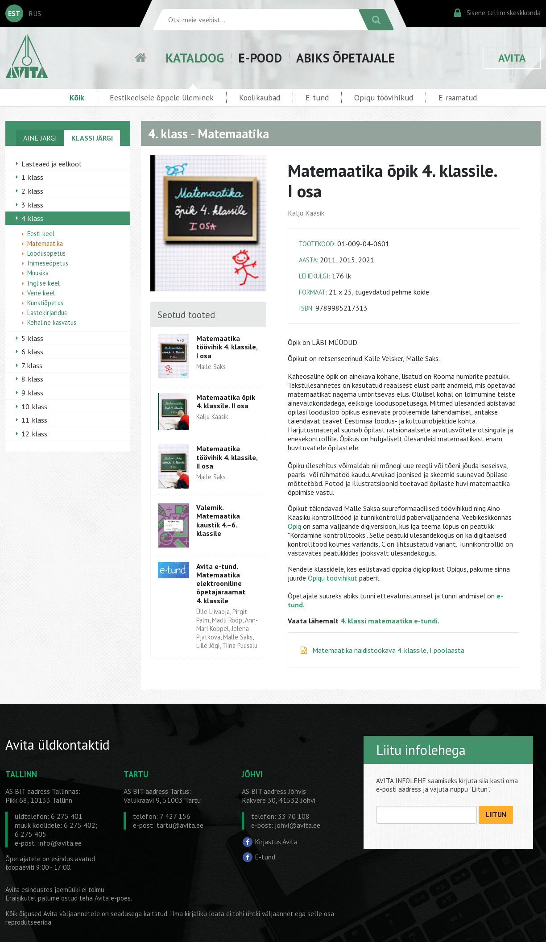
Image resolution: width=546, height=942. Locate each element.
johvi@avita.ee (297, 825)
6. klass (32, 351)
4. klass (32, 218)
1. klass (32, 177)
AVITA (512, 58)
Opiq (294, 526)
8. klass (32, 378)
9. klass (32, 392)
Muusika (38, 273)
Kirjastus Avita (276, 841)
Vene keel (41, 293)
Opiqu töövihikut (332, 577)
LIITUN (496, 814)
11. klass (34, 419)
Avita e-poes (113, 898)
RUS (35, 13)
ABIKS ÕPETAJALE (345, 58)
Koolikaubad (259, 97)
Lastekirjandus (47, 312)
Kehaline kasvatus (51, 322)
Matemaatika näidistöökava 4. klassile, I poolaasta (388, 650)
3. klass (32, 204)
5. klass (32, 338)
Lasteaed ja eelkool (51, 163)
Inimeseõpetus (47, 263)
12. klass (34, 433)
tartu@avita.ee (180, 825)
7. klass (31, 365)
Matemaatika (45, 243)
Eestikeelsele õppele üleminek (162, 97)
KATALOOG (194, 58)
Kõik (77, 97)
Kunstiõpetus (45, 303)
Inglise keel (43, 283)
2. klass (32, 191)
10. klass (34, 406)
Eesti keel (40, 233)
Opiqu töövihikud (383, 97)
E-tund (317, 97)
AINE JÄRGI (40, 137)
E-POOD (260, 58)
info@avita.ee (60, 842)
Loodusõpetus (46, 253)
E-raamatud (457, 97)
